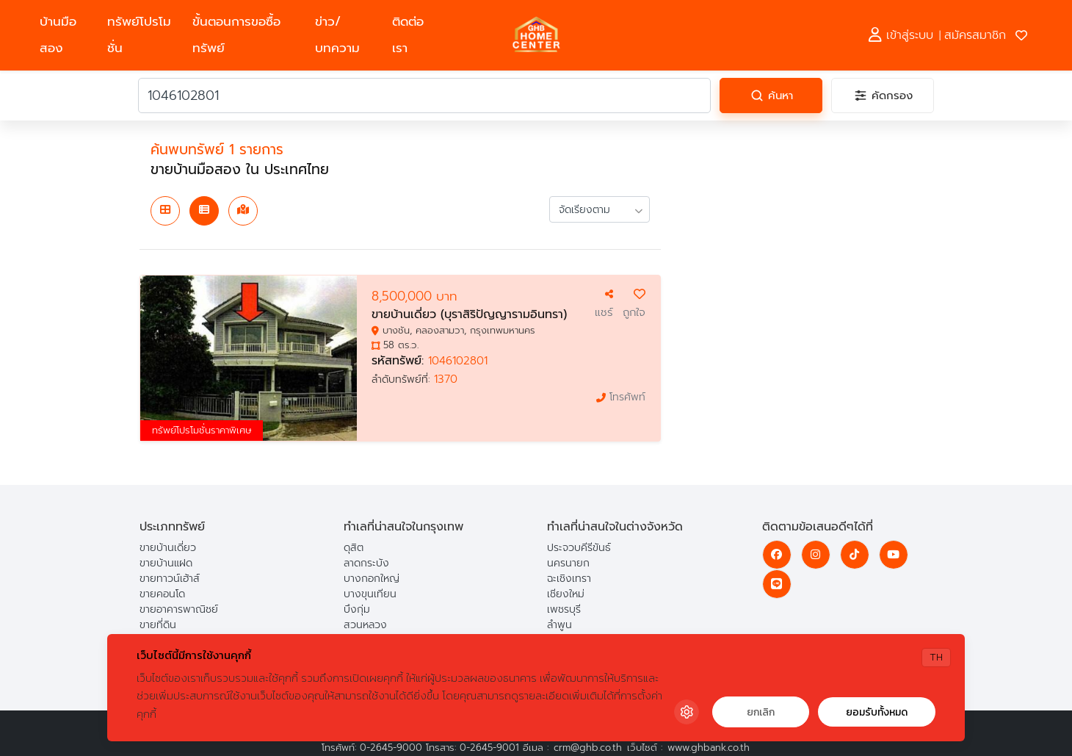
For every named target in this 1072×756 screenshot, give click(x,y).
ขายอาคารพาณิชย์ (179, 609)
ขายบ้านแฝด (166, 563)
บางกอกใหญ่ (371, 578)
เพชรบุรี (564, 609)
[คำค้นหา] (424, 95)
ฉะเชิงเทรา (569, 578)
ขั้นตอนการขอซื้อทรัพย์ (236, 34)
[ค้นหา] (771, 95)
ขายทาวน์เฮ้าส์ (170, 578)
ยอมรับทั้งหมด (877, 712)
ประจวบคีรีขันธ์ (579, 547)
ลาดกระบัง (366, 563)
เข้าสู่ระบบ (901, 35)
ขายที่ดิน (158, 625)
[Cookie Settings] (686, 711)
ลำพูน (559, 625)
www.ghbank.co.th (708, 748)
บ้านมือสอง (58, 34)
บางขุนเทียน (370, 594)
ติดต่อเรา (408, 34)
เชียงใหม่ (565, 594)
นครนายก (568, 563)
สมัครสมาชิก (975, 35)
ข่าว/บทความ (337, 34)
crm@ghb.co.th (588, 748)
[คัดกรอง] (882, 95)
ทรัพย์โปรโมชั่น (139, 34)
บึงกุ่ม (357, 609)
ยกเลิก (761, 712)
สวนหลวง (365, 625)
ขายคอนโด (162, 594)
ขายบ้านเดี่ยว (168, 547)
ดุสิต (353, 547)
